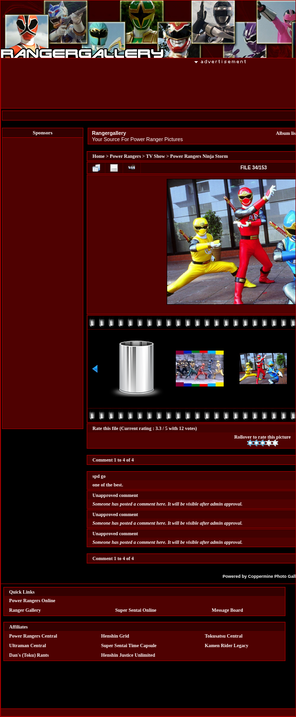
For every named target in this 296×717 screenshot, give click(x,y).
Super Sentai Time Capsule (129, 645)
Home (98, 156)
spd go (99, 476)
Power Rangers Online (32, 600)
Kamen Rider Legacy (227, 645)
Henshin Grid (115, 636)
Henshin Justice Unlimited (128, 655)
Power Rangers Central (33, 636)
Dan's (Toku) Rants (29, 655)
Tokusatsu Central (224, 636)
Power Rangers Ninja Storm (199, 156)
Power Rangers (125, 156)
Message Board (227, 610)
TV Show (155, 156)
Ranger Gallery (25, 610)
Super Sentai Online (136, 610)
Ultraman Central (27, 645)
